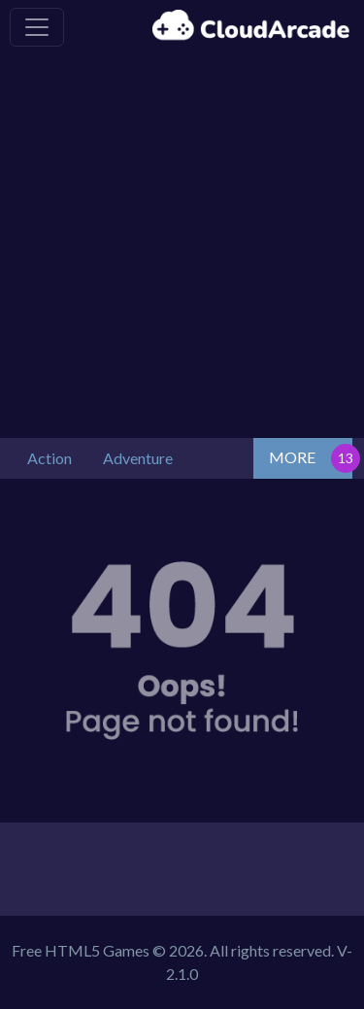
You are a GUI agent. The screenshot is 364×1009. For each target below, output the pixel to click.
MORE (292, 457)
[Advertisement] (182, 246)
